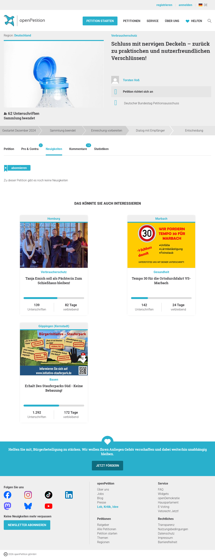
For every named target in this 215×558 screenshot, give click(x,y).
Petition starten (100, 21)
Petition (9, 149)
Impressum (165, 538)
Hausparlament (168, 502)
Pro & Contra (30, 147)
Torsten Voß (131, 80)
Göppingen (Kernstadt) (53, 326)
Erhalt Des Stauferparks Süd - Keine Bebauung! (54, 388)
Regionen (103, 542)
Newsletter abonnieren (27, 525)
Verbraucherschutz (124, 35)
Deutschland (22, 35)
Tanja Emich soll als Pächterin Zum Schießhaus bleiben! (53, 280)
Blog (100, 498)
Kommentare (78, 147)
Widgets (163, 494)
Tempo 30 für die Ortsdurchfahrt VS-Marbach (161, 280)
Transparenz (166, 525)
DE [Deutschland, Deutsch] (203, 5)
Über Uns (172, 21)
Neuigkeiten (54, 149)
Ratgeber (103, 525)
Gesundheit (161, 272)
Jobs (100, 494)
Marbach (161, 218)
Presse (101, 502)
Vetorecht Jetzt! (168, 511)
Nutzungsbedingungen (173, 529)
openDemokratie (169, 498)
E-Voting (163, 507)
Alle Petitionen (106, 529)
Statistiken (101, 149)
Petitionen (132, 21)
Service (153, 21)
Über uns (103, 489)
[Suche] (209, 20)
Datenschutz (166, 533)
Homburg (53, 218)
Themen (102, 538)
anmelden (185, 5)
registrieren (164, 5)
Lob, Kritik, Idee (107, 507)
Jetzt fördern (107, 465)
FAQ (160, 489)
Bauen (54, 379)
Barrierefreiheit (167, 542)
